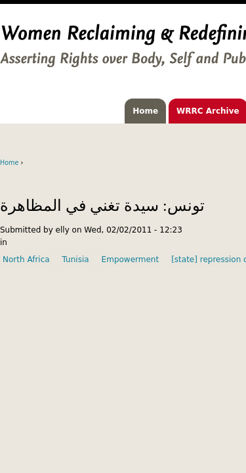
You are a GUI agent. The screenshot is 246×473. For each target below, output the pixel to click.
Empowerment (130, 259)
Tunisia (75, 259)
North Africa (26, 259)
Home (145, 111)
